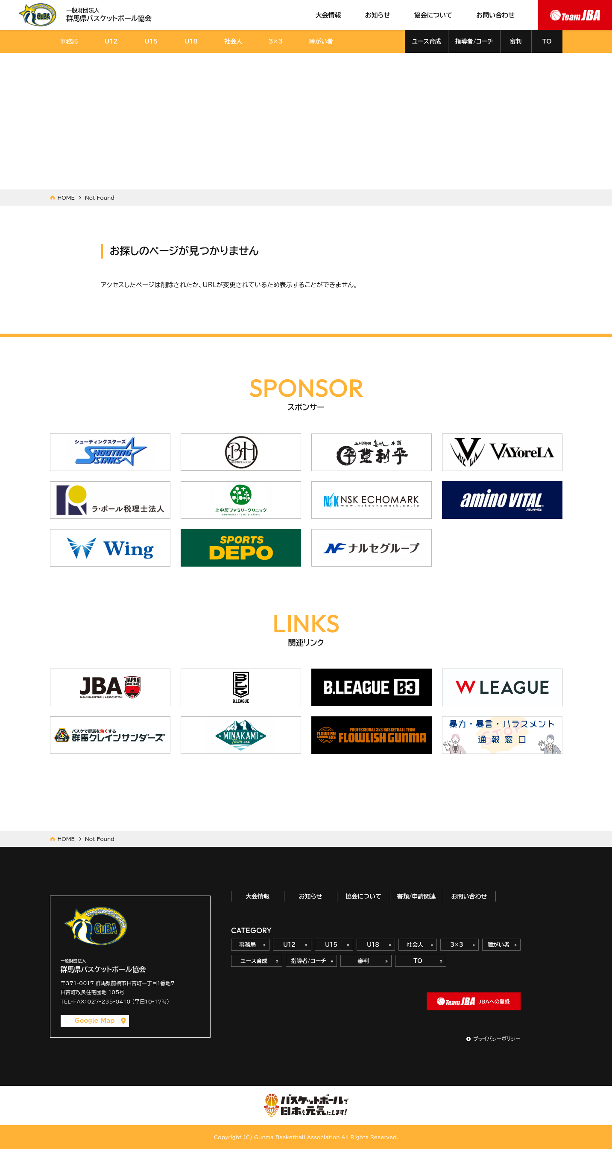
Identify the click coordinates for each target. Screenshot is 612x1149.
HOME (66, 197)
